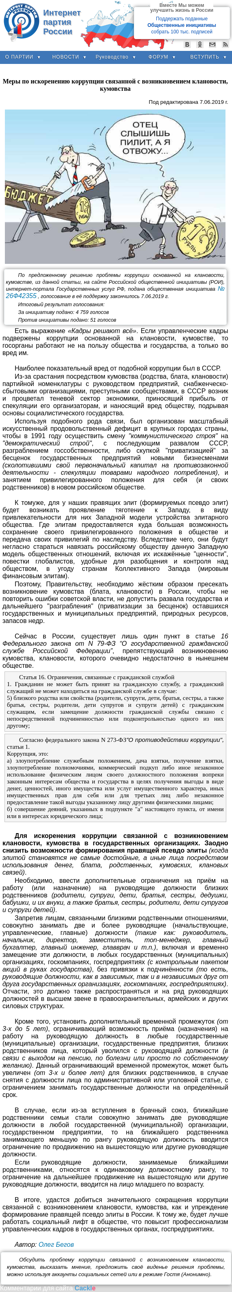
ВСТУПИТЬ (209, 57)
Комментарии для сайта (48, 1288)
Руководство (116, 57)
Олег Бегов (56, 1244)
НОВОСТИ (69, 57)
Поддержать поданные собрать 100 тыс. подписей (181, 25)
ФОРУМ (162, 57)
